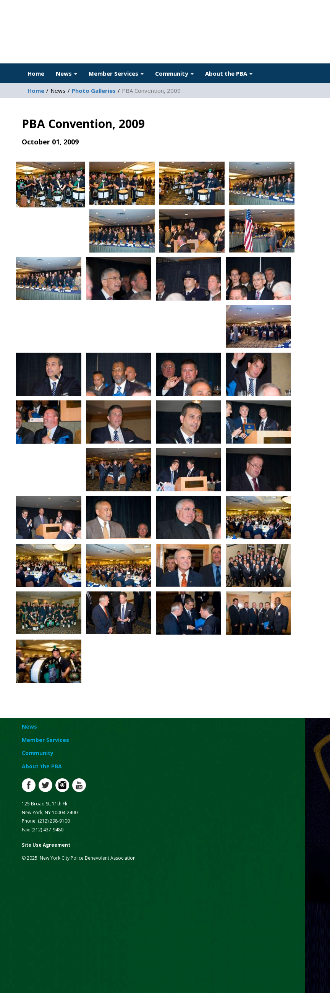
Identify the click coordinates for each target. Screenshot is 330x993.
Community (37, 752)
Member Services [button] (116, 73)
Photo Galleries (94, 90)
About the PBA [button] (228, 73)
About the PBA (42, 766)
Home (36, 73)
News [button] (66, 73)
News (29, 726)
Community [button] (174, 73)
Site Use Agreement (46, 845)
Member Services (45, 740)
